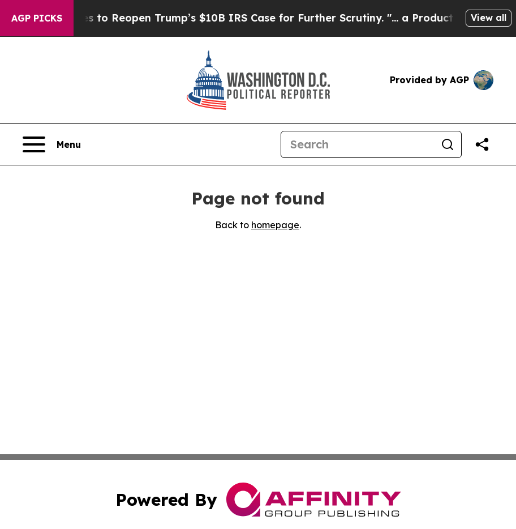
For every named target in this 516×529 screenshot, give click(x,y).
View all (488, 17)
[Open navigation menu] (52, 144)
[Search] (357, 144)
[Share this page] (482, 144)
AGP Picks (36, 18)
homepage (275, 225)
